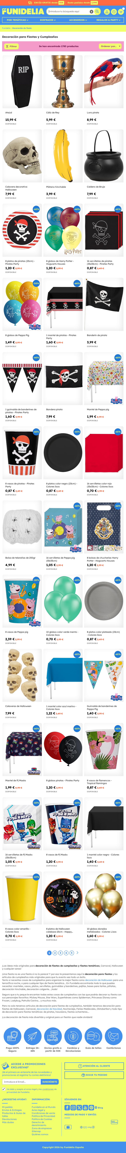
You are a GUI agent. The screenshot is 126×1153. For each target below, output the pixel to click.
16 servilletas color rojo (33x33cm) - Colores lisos (100, 485)
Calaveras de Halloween (18, 706)
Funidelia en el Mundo (43, 1107)
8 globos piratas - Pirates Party (62, 780)
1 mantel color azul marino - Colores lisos (61, 708)
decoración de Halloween (99, 980)
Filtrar (13, 46)
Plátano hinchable (56, 186)
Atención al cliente (94, 1066)
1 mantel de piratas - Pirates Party (61, 337)
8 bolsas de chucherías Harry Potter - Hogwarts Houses (102, 559)
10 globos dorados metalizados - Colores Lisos (101, 930)
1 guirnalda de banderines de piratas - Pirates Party (21, 411)
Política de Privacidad (43, 1116)
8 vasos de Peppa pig (16, 632)
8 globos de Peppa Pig (17, 335)
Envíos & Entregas (12, 1110)
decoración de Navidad (49, 1008)
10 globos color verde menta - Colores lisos (62, 633)
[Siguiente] (77, 952)
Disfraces (46, 20)
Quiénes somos (40, 1134)
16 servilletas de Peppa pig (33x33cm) (60, 559)
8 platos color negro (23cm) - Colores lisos (61, 485)
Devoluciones (9, 1119)
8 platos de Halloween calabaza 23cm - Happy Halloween (59, 930)
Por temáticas (16, 20)
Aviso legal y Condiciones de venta (43, 1112)
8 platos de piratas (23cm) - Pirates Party (20, 262)
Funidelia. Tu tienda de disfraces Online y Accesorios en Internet (23, 11)
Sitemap (36, 1131)
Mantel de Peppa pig (98, 409)
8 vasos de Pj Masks (57, 854)
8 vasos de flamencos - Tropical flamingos (99, 782)
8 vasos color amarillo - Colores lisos (17, 930)
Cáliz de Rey (52, 112)
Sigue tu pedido (94, 1075)
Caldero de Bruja (96, 186)
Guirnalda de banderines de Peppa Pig (102, 707)
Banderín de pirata (97, 335)
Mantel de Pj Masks (15, 780)
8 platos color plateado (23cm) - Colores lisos (103, 633)
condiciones (48, 1089)
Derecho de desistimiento (39, 1124)
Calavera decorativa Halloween (16, 188)
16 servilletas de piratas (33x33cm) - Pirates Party (100, 262)
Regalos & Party (107, 20)
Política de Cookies (42, 1119)
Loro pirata (93, 112)
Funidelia (6, 28)
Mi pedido (7, 1107)
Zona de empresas (42, 1128)
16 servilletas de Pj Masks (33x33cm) (18, 856)
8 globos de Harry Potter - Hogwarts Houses (60, 262)
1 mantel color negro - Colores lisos (103, 856)
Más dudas (8, 1122)
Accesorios (77, 20)
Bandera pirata (54, 409)
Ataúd (8, 112)
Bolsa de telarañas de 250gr (20, 557)
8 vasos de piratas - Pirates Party (19, 485)
